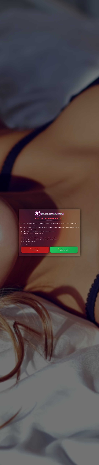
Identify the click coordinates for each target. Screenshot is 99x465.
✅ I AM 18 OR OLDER (64, 249)
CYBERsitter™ (23, 233)
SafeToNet (36, 233)
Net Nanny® (30, 233)
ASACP (41, 233)
